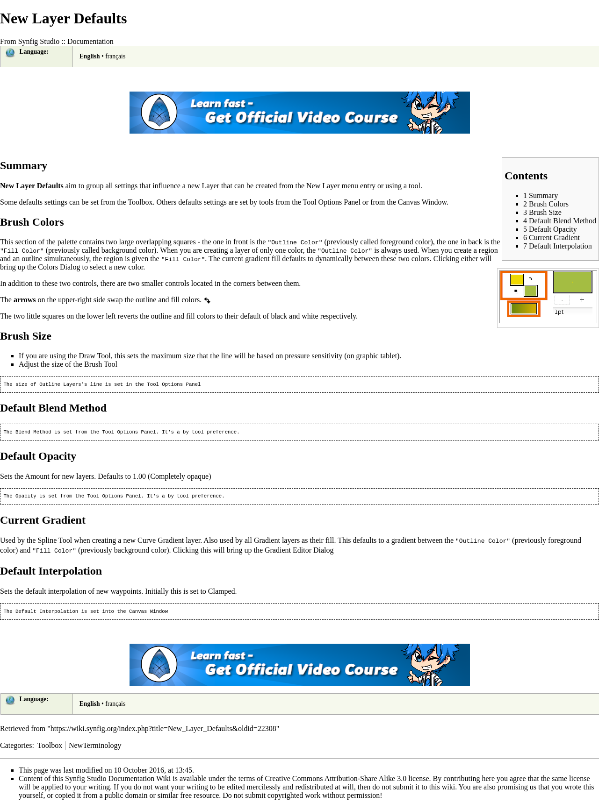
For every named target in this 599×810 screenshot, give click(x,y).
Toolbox (140, 202)
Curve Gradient (160, 543)
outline (32, 259)
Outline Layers (60, 385)
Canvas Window (422, 202)
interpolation (67, 593)
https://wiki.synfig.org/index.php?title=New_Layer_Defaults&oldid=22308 (163, 731)
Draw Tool (94, 356)
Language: (34, 51)
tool (414, 186)
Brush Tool (100, 364)
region (488, 250)
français (115, 56)
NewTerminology (95, 748)
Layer (210, 186)
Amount (37, 478)
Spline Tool (54, 543)
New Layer (323, 186)
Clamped (221, 593)
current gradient (246, 259)
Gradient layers (277, 543)
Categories (16, 748)
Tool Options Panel (332, 202)
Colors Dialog (59, 267)
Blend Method (33, 433)
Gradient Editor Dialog (299, 552)
